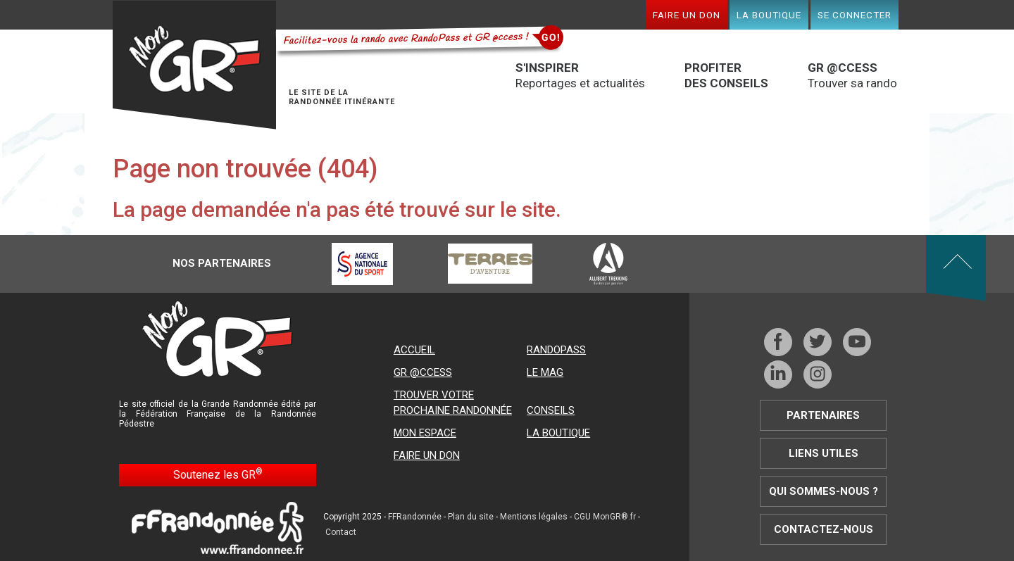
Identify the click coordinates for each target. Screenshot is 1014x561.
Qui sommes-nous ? (823, 491)
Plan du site (471, 517)
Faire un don (686, 14)
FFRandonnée (415, 517)
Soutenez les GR (218, 474)
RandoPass (556, 349)
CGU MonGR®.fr (605, 517)
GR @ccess (423, 372)
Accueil (414, 349)
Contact (340, 532)
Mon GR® (194, 65)
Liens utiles (823, 453)
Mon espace (425, 433)
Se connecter (854, 14)
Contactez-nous (823, 529)
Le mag (545, 372)
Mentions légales (534, 517)
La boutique (769, 14)
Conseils (551, 410)
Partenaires (823, 415)
